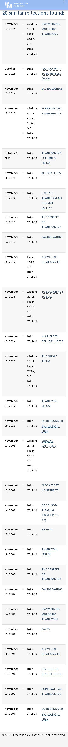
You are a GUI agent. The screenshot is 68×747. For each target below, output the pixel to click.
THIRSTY (47, 529)
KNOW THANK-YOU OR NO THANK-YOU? (51, 29)
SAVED (46, 629)
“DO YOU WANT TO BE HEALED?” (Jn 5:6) (52, 73)
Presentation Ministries (21, 4)
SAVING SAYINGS (52, 88)
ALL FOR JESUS (51, 173)
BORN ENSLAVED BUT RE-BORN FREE (52, 425)
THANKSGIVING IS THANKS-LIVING (51, 158)
